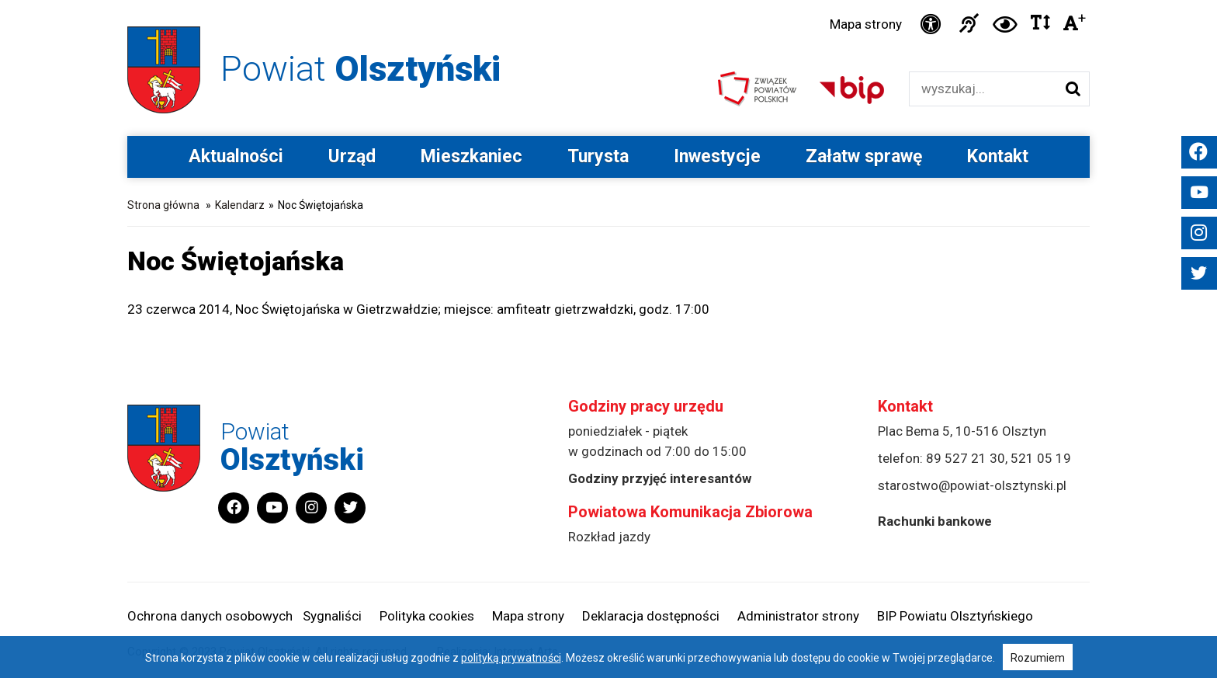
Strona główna (163, 205)
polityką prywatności (511, 658)
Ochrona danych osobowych (210, 616)
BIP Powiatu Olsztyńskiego (955, 616)
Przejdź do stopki (608, 0)
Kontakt (997, 156)
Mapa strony (866, 24)
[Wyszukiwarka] (983, 88)
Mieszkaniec (471, 156)
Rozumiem (1038, 658)
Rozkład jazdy (609, 536)
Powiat (360, 68)
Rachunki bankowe (935, 521)
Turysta (598, 156)
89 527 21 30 (965, 458)
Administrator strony (798, 616)
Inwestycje (717, 156)
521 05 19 (1041, 458)
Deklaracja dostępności (650, 616)
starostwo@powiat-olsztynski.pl (972, 485)
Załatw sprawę (864, 156)
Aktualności (236, 156)
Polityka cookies (427, 616)
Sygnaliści (332, 616)
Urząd (352, 156)
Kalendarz (240, 205)
